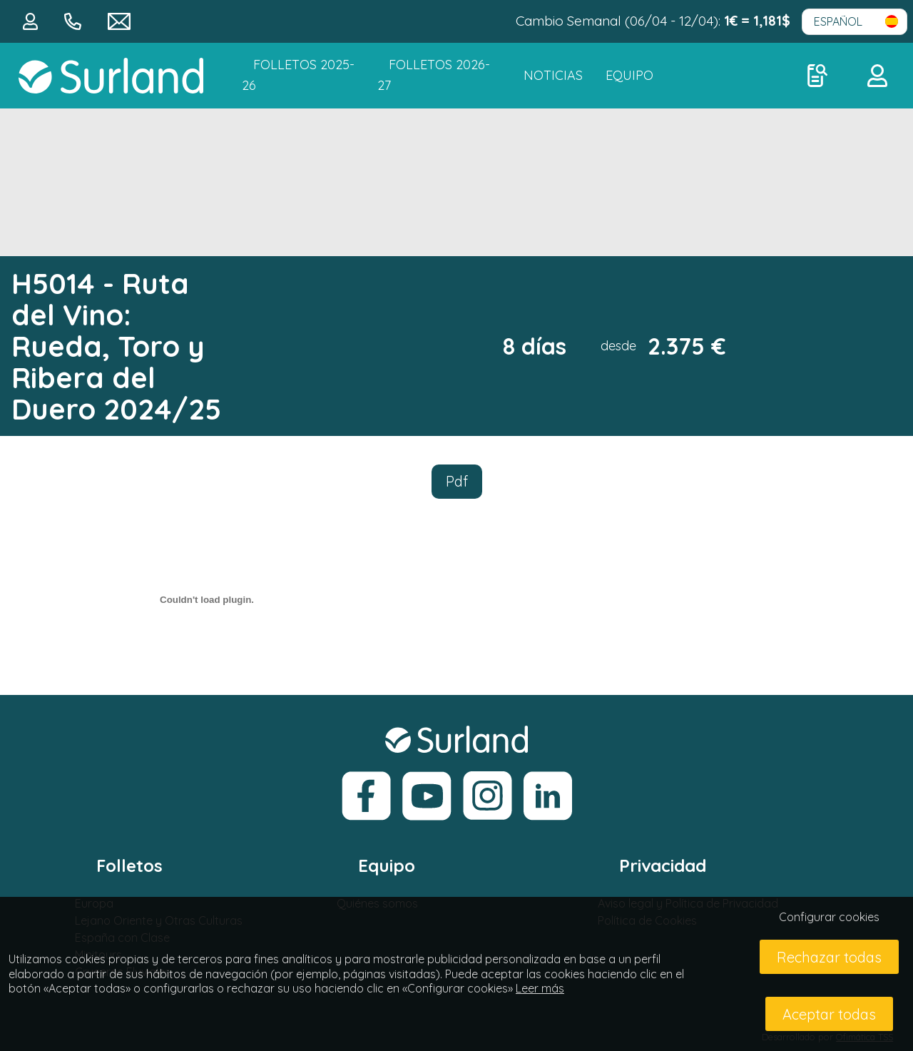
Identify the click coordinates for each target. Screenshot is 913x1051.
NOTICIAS (553, 75)
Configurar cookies (829, 917)
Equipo (629, 75)
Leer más (540, 988)
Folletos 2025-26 (298, 74)
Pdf (457, 481)
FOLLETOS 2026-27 (433, 74)
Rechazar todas (829, 957)
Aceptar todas (829, 1014)
